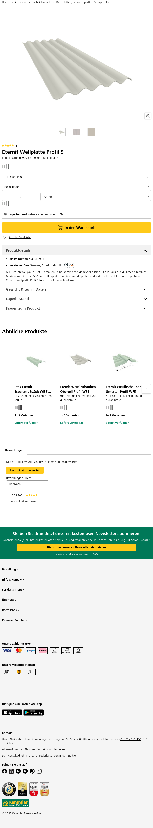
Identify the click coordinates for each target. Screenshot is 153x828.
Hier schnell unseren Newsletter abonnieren (76, 547)
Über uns (9, 600)
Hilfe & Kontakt (13, 579)
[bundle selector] (95, 197)
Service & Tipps (13, 589)
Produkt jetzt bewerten (24, 470)
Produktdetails (18, 250)
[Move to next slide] (146, 388)
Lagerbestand (17, 298)
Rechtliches (10, 610)
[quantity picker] (20, 197)
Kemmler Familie (14, 620)
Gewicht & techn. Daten (26, 289)
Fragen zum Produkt (23, 308)
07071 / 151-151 (130, 739)
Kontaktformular (46, 749)
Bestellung (10, 569)
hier (74, 755)
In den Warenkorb (76, 227)
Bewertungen (14, 450)
